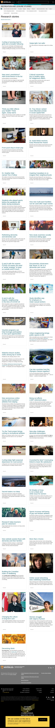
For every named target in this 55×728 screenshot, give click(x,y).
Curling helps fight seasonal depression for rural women (12, 461)
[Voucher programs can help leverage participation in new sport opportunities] (14, 321)
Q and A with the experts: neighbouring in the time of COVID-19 (11, 300)
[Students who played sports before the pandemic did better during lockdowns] (14, 191)
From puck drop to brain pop (12, 148)
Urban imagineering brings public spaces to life (39, 334)
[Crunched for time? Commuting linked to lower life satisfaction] (41, 450)
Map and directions (24, 680)
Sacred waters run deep (11, 492)
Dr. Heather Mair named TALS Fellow (9, 174)
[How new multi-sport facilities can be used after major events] (41, 192)
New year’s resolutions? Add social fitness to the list (12, 75)
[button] (44, 2)
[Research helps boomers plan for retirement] (14, 512)
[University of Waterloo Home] (6, 2)
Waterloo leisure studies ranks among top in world (11, 354)
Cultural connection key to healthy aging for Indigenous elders (37, 76)
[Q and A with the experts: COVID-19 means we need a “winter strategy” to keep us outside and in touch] (14, 254)
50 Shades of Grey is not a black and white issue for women (37, 492)
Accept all (42, 719)
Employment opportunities (26, 682)
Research (4, 51)
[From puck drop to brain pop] (14, 135)
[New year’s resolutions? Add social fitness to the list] (14, 63)
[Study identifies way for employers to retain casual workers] (41, 288)
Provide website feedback (46, 673)
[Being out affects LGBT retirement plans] (41, 388)
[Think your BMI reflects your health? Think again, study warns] (14, 97)
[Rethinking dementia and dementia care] (14, 225)
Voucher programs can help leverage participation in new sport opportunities (12, 332)
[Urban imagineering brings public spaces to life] (41, 322)
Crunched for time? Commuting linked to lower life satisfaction (41, 461)
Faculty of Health (13, 674)
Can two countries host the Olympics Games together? (39, 370)
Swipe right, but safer (37, 43)
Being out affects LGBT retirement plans (37, 399)
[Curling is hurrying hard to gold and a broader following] (14, 30)
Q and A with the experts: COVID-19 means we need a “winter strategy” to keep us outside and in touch (12, 266)
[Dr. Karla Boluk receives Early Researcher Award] (41, 132)
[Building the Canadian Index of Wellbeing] (14, 560)
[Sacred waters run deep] (14, 481)
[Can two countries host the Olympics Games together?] (41, 357)
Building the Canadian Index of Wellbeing (10, 572)
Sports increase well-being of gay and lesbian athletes (39, 512)
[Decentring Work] (14, 639)
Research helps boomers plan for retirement (11, 523)
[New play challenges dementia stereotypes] (41, 421)
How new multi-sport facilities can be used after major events (41, 203)
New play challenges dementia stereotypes (37, 432)
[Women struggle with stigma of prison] (41, 602)
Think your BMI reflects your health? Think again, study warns (10, 111)
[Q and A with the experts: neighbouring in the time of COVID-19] (14, 288)
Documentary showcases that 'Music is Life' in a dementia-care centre (38, 265)
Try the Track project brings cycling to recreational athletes (13, 432)
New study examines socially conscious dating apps (40, 236)
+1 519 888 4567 (6, 692)
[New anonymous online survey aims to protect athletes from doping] (14, 388)
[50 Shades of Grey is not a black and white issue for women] (41, 480)
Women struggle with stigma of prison (37, 618)
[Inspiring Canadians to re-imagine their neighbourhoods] (41, 164)
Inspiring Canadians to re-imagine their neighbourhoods (40, 174)
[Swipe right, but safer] (41, 30)
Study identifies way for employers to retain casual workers (37, 300)
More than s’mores (36, 539)
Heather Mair (14, 651)
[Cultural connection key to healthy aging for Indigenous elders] (41, 63)
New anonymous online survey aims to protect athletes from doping (11, 400)
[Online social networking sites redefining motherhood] (41, 563)
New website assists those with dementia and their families (13, 540)
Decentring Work (8, 648)
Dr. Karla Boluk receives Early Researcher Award (38, 142)
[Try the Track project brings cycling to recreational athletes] (14, 421)
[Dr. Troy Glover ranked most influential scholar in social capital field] (41, 97)
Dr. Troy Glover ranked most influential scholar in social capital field (38, 111)
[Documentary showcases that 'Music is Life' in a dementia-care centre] (41, 254)
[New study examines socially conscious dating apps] (41, 225)
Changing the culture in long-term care (10, 618)
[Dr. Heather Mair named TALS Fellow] (14, 164)
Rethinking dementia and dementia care (9, 236)
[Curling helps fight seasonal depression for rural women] (14, 450)
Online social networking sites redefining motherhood (39, 579)
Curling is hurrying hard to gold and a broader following (12, 43)
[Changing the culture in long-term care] (14, 602)
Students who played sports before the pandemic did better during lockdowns (12, 202)
